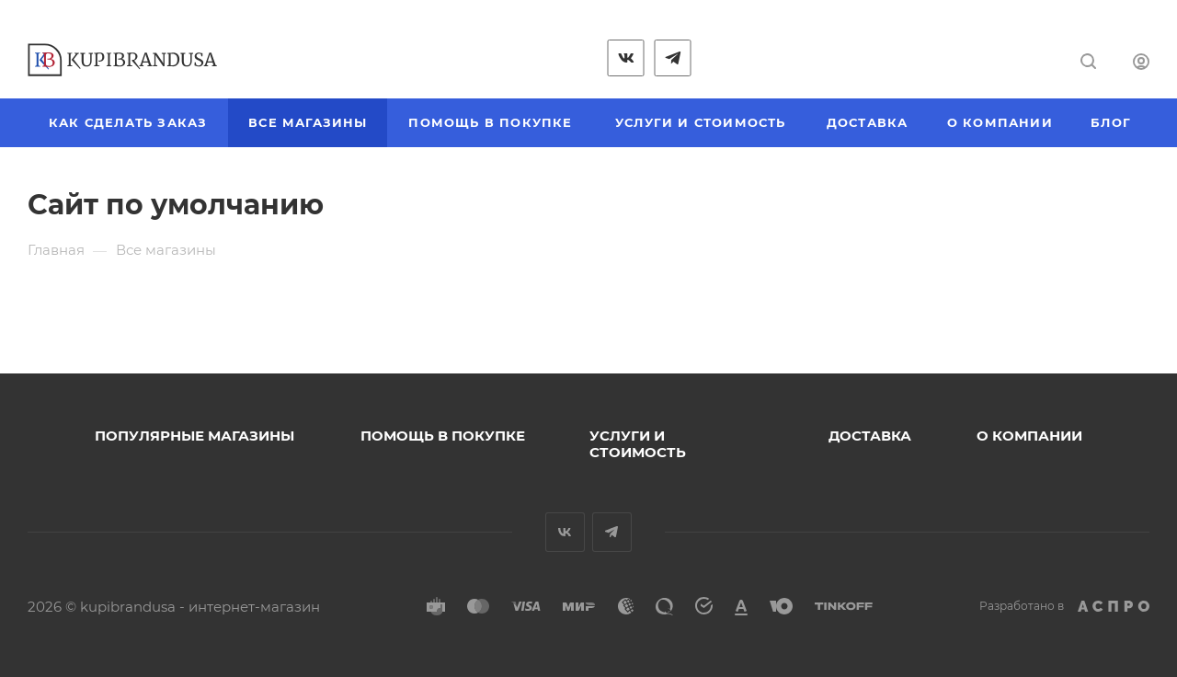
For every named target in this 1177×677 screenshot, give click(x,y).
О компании (1029, 435)
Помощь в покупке (442, 435)
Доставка (869, 435)
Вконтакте (565, 532)
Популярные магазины (194, 435)
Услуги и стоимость (637, 444)
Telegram (612, 532)
